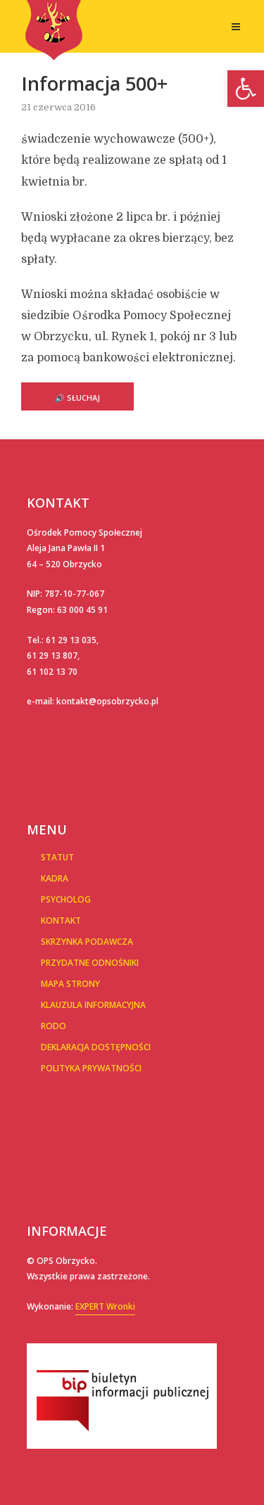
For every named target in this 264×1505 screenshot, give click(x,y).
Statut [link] (57, 857)
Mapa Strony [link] (70, 984)
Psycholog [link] (66, 899)
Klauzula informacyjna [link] (93, 1005)
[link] (245, 88)
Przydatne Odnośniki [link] (90, 963)
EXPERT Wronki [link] (105, 1306)
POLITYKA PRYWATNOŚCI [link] (91, 1068)
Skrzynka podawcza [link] (87, 942)
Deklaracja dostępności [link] (96, 1047)
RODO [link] (53, 1026)
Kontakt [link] (61, 920)
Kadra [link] (54, 878)
